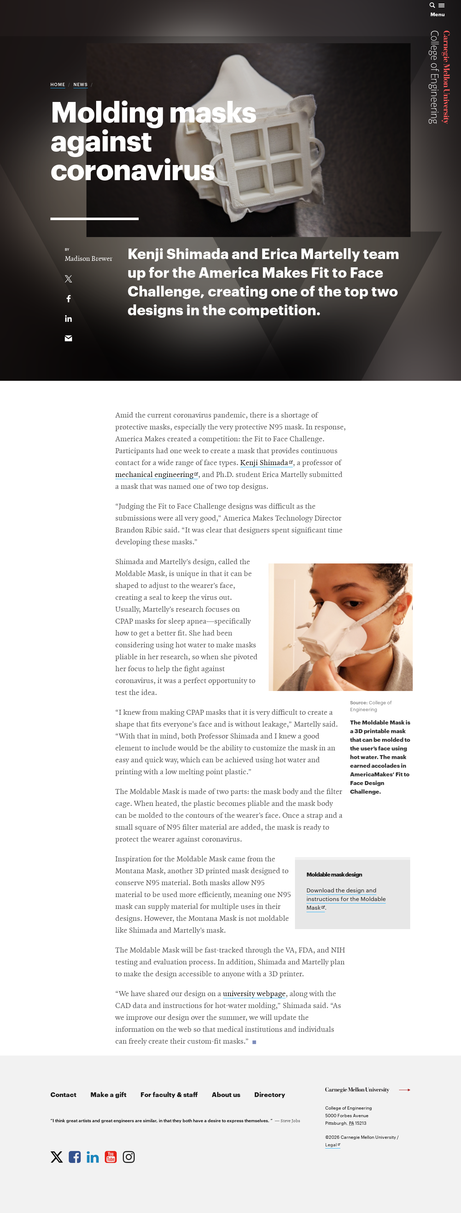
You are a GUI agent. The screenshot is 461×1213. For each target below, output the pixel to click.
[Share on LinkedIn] (68, 317)
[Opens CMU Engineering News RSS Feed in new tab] (147, 1155)
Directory (269, 1093)
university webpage (254, 994)
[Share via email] (68, 336)
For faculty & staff (169, 1093)
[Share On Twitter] (68, 277)
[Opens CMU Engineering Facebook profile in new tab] (75, 1155)
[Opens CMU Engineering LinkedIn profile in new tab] (93, 1155)
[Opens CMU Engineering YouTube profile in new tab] (111, 1155)
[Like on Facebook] (68, 297)
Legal (332, 1145)
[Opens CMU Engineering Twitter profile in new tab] (57, 1155)
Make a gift (108, 1093)
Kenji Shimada (266, 463)
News (80, 84)
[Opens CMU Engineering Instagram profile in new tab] (129, 1155)
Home (57, 84)
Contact (63, 1093)
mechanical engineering (156, 475)
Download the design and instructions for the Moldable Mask (346, 899)
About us (226, 1093)
